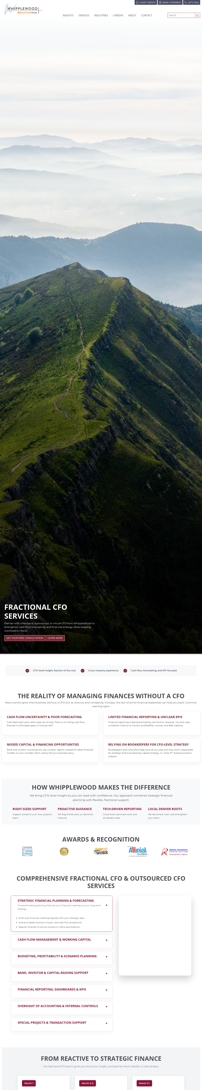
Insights (68, 15)
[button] (101, 15)
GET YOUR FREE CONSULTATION (24, 638)
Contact (146, 15)
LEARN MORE (55, 638)
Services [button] (84, 15)
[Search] (181, 15)
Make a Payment (170, 2)
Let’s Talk (192, 2)
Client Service (146, 2)
